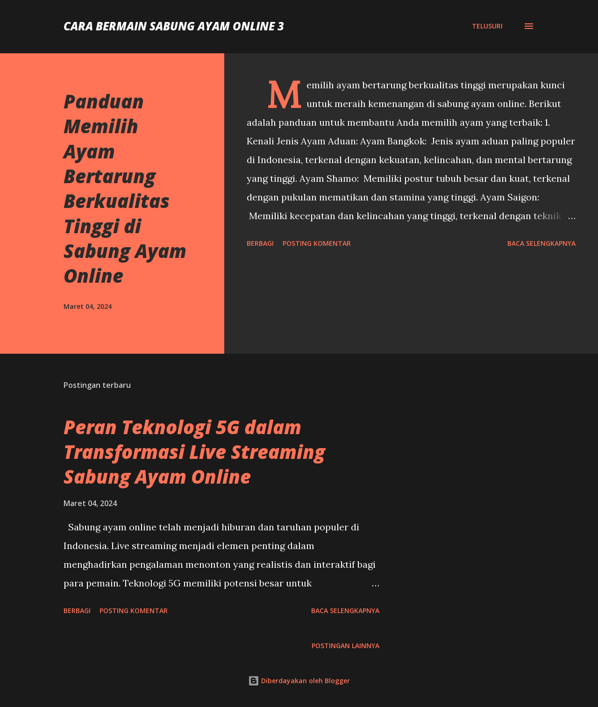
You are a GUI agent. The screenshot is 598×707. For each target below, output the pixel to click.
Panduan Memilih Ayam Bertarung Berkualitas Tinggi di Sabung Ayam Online (125, 188)
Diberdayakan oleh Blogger (299, 680)
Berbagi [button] (260, 243)
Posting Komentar (317, 243)
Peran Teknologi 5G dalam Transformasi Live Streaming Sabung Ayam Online (194, 452)
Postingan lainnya (345, 645)
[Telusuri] (487, 26)
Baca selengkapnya (541, 243)
